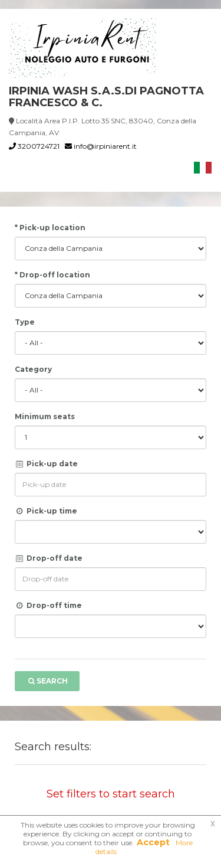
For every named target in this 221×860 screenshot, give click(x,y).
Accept (153, 842)
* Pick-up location (50, 227)
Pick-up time (46, 510)
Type (25, 322)
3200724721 (34, 146)
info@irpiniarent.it (101, 146)
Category (33, 369)
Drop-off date (49, 558)
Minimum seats (45, 416)
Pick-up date (46, 463)
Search (47, 680)
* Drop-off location (52, 274)
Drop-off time (48, 605)
